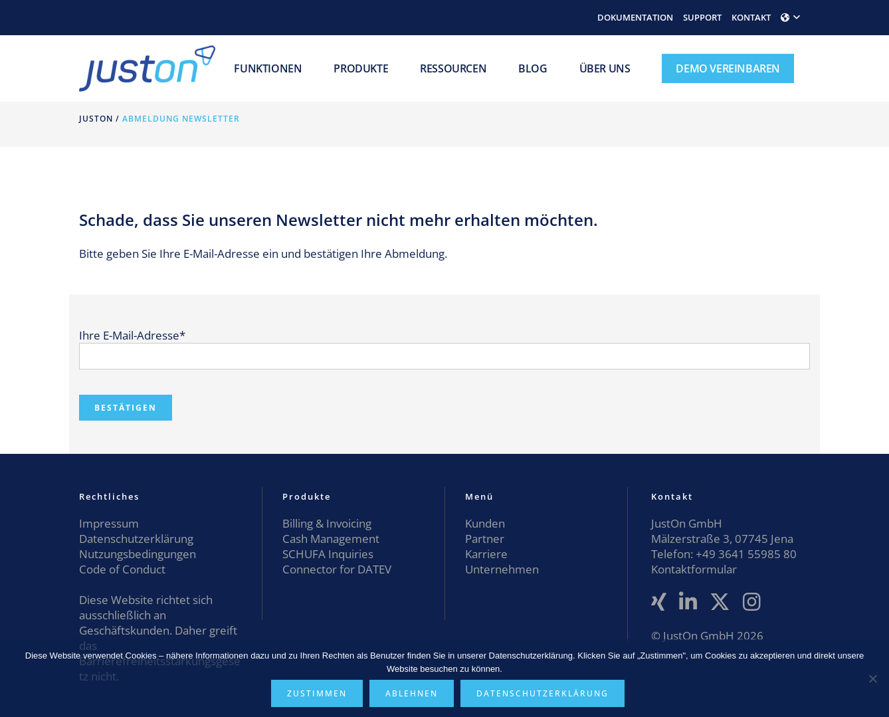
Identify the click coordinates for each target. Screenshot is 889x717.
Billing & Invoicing (326, 523)
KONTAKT (751, 17)
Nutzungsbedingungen (137, 554)
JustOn (96, 118)
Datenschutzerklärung (136, 538)
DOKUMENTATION (635, 17)
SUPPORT (702, 17)
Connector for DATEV (336, 569)
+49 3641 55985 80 (745, 554)
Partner (484, 538)
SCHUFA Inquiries (327, 554)
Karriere (486, 554)
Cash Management (330, 538)
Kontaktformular (694, 569)
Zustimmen (317, 693)
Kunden (485, 523)
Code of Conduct (122, 569)
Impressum (109, 523)
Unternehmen (502, 569)
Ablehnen (411, 693)
